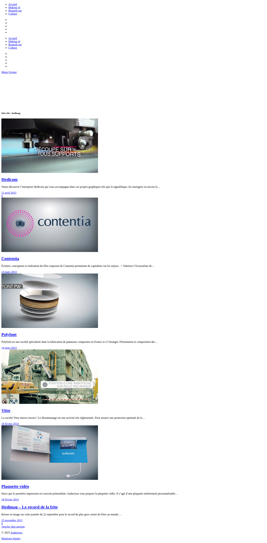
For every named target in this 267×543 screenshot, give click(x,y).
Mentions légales (10, 538)
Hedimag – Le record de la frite (29, 507)
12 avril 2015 (8, 192)
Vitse (5, 410)
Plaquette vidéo (15, 486)
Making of (14, 7)
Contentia (10, 258)
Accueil (12, 4)
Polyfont (9, 334)
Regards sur (15, 10)
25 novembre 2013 (11, 520)
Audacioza (16, 532)
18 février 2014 (10, 423)
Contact (12, 13)
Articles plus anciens (13, 526)
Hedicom (9, 179)
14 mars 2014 (9, 271)
